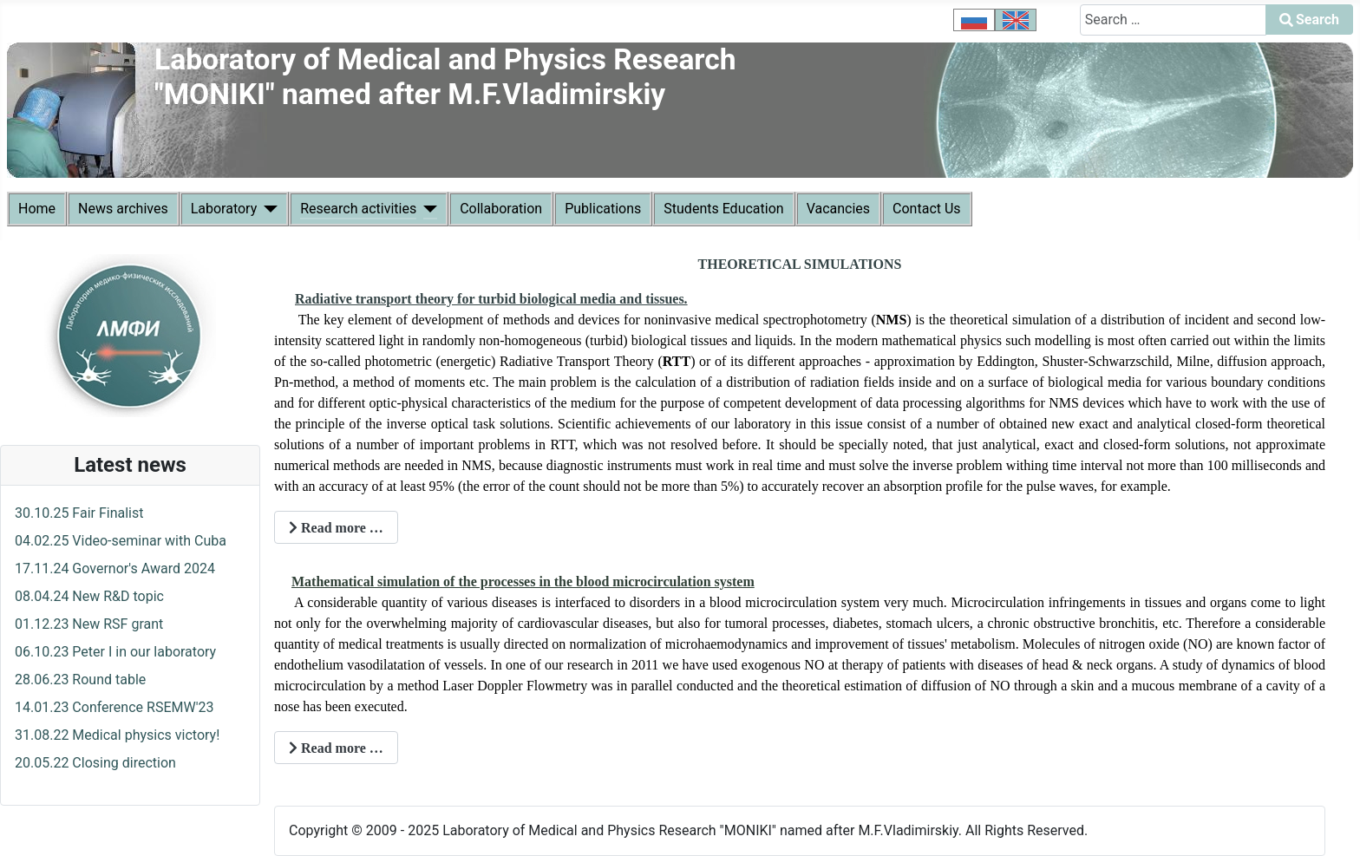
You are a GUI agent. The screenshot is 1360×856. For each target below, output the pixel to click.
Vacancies (838, 208)
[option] (974, 19)
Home (37, 208)
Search (1309, 19)
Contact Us (926, 208)
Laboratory (224, 208)
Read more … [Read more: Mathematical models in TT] (336, 527)
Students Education (723, 208)
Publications (603, 208)
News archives (123, 208)
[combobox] (1173, 20)
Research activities (358, 208)
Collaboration (501, 208)
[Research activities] (426, 209)
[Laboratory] (267, 209)
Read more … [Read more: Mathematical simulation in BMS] (336, 748)
